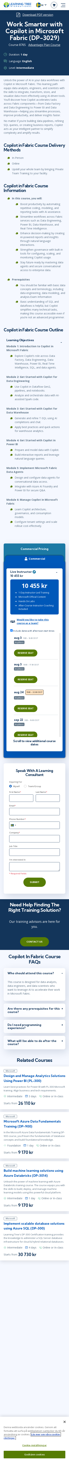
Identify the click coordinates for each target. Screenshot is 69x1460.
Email (12, 805)
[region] (37, 685)
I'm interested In (17, 859)
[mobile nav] (63, 5)
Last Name (41, 792)
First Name (15, 792)
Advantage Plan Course (44, 45)
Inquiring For (15, 781)
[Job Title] (34, 852)
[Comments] (34, 866)
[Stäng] (65, 1422)
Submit (34, 882)
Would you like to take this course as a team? (33, 621)
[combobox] (13, 825)
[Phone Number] (34, 825)
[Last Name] (48, 798)
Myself (16, 786)
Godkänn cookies (34, 1454)
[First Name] (21, 798)
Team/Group (34, 786)
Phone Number (17, 819)
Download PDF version (37, 15)
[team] (25, 786)
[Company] (34, 838)
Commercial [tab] (34, 558)
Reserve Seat (26, 652)
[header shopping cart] (54, 5)
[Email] (34, 811)
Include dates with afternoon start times (32, 630)
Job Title (13, 846)
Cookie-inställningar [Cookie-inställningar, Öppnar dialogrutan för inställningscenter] (34, 1445)
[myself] (10, 786)
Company (14, 832)
